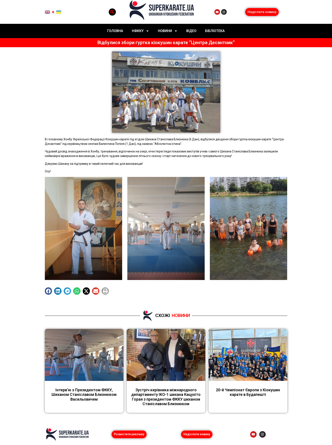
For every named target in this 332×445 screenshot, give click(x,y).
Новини (168, 31)
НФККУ (140, 31)
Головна (115, 31)
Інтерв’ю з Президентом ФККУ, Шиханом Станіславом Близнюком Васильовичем (84, 394)
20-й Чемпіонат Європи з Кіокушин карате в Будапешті (248, 392)
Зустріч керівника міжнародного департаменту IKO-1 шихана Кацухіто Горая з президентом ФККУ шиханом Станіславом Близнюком (166, 397)
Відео (191, 31)
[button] (112, 12)
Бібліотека (215, 31)
